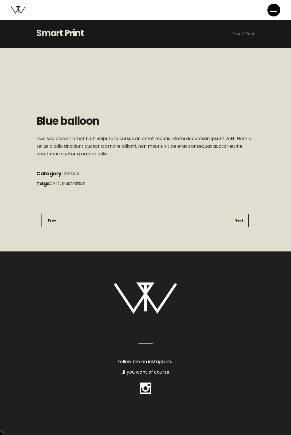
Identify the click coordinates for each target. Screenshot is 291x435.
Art (56, 183)
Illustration (74, 183)
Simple (71, 173)
